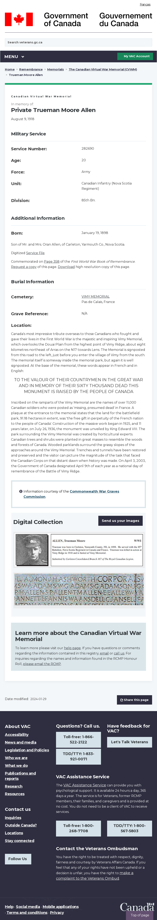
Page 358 (51, 261)
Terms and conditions (27, 912)
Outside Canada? (21, 825)
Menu (14, 56)
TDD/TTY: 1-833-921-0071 (78, 756)
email (104, 653)
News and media (20, 742)
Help (9, 907)
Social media (28, 907)
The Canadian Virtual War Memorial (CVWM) (103, 69)
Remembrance (31, 69)
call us (119, 653)
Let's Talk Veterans (129, 742)
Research (13, 786)
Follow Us (17, 859)
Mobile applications (61, 907)
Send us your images (120, 521)
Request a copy (24, 267)
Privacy (57, 912)
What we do (16, 765)
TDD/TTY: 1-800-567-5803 (129, 828)
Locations (14, 833)
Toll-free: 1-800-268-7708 (78, 828)
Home (10, 69)
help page (72, 648)
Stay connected (19, 841)
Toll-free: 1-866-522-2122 (78, 739)
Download (66, 267)
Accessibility (17, 734)
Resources (15, 794)
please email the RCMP (42, 664)
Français (145, 4)
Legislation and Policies (27, 750)
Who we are (16, 758)
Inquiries (13, 818)
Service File (35, 253)
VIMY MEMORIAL (96, 297)
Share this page (134, 700)
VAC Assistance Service (84, 785)
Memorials (55, 69)
